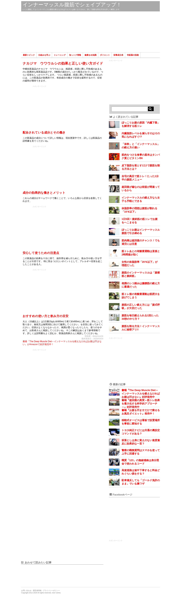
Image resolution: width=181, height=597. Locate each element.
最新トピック (29, 55)
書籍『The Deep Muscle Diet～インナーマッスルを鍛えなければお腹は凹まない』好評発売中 (141, 393)
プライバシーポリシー (51, 591)
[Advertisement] (90, 32)
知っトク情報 (75, 55)
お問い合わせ (26, 591)
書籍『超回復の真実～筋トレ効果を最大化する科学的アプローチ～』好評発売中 (141, 403)
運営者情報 (37, 591)
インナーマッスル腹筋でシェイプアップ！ (72, 4)
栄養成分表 (118, 55)
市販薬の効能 (133, 55)
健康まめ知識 (90, 55)
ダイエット (105, 55)
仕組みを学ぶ (44, 55)
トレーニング (60, 55)
